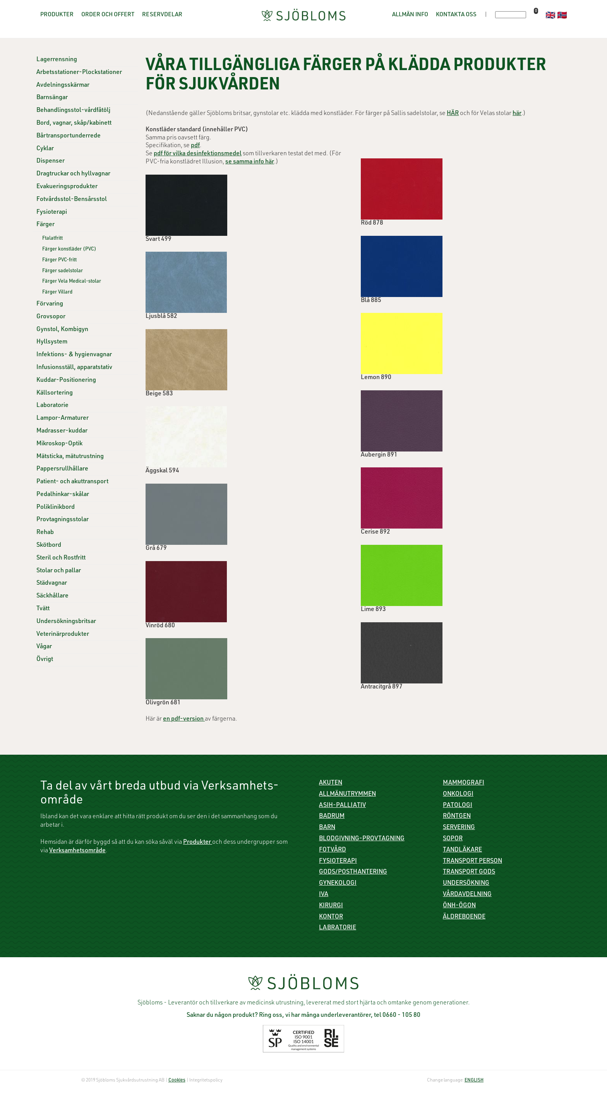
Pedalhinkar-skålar (62, 495)
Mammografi (463, 783)
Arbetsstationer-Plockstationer (79, 73)
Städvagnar (51, 583)
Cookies (176, 1080)
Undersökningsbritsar (66, 622)
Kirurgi (331, 906)
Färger (45, 225)
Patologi (457, 806)
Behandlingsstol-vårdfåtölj (73, 111)
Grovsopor (50, 317)
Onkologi (458, 794)
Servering (459, 828)
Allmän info (410, 15)
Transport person (472, 861)
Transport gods (469, 872)
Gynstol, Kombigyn (62, 330)
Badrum (332, 817)
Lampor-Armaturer (62, 418)
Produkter (57, 15)
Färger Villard (57, 292)
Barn (327, 828)
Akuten (330, 783)
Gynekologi (338, 884)
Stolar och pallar (58, 571)
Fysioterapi (51, 212)
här (517, 114)
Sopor (453, 839)
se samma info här (249, 162)
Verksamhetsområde (77, 851)
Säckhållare (52, 596)
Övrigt (44, 660)
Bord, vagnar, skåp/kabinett (73, 123)
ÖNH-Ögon (459, 906)
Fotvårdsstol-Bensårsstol (71, 200)
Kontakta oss (456, 15)
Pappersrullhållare (62, 469)
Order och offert (107, 15)
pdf (195, 146)
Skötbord (48, 545)
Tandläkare (462, 850)
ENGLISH (474, 1080)
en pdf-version (184, 719)
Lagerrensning (56, 60)
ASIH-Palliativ (342, 806)
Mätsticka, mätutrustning (70, 457)
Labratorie (337, 928)
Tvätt (43, 609)
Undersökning (466, 884)
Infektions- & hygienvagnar (74, 355)
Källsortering (54, 393)
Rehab (45, 533)
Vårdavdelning (467, 895)
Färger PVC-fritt (59, 260)
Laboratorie (52, 406)
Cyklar (45, 149)
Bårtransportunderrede (68, 136)
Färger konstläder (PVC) (69, 249)
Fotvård (332, 850)
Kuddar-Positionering (66, 381)
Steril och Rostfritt (61, 558)
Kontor (331, 917)
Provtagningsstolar (62, 520)
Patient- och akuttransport (72, 482)
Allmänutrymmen (347, 794)
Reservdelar (162, 15)
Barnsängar (52, 98)
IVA (323, 895)
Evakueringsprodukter (67, 187)
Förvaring (49, 304)
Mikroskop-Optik (59, 444)
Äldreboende (464, 917)
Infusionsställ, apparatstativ (74, 368)
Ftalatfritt (52, 238)
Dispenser (50, 161)
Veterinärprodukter (62, 635)
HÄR (453, 114)
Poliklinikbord (55, 508)
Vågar (44, 647)
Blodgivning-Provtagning (362, 839)
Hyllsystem (51, 342)
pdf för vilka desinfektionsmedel (198, 154)
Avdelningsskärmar (62, 85)
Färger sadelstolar (62, 271)
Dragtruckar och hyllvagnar (73, 174)
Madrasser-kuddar (61, 431)
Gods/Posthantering (353, 872)
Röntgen (457, 817)
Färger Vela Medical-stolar (71, 281)
